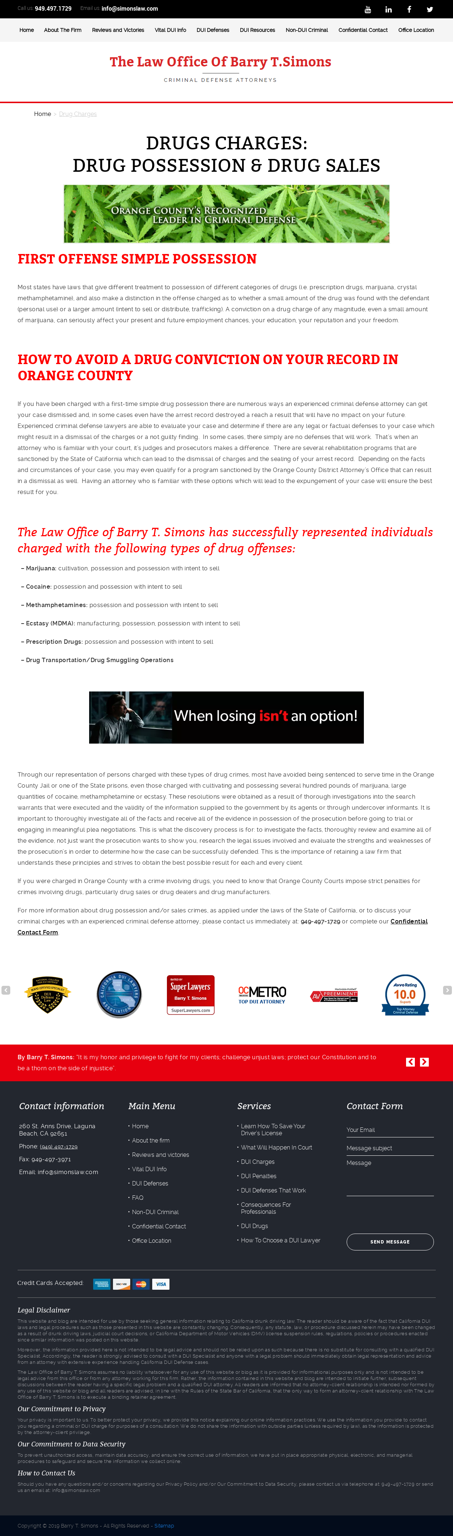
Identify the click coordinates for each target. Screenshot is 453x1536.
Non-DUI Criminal (307, 30)
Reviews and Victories (118, 30)
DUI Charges (258, 1161)
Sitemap (164, 1526)
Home (26, 30)
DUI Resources (257, 30)
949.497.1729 (53, 8)
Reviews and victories (160, 1154)
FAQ (137, 1197)
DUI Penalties (259, 1176)
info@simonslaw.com (130, 8)
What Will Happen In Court (276, 1147)
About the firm (150, 1140)
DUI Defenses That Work (273, 1190)
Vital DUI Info (170, 30)
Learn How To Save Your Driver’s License (273, 1130)
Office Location (416, 30)
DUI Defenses (213, 30)
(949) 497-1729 (57, 1147)
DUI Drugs (254, 1226)
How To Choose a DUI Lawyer (280, 1240)
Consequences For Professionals (266, 1208)
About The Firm (62, 30)
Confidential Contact (363, 30)
